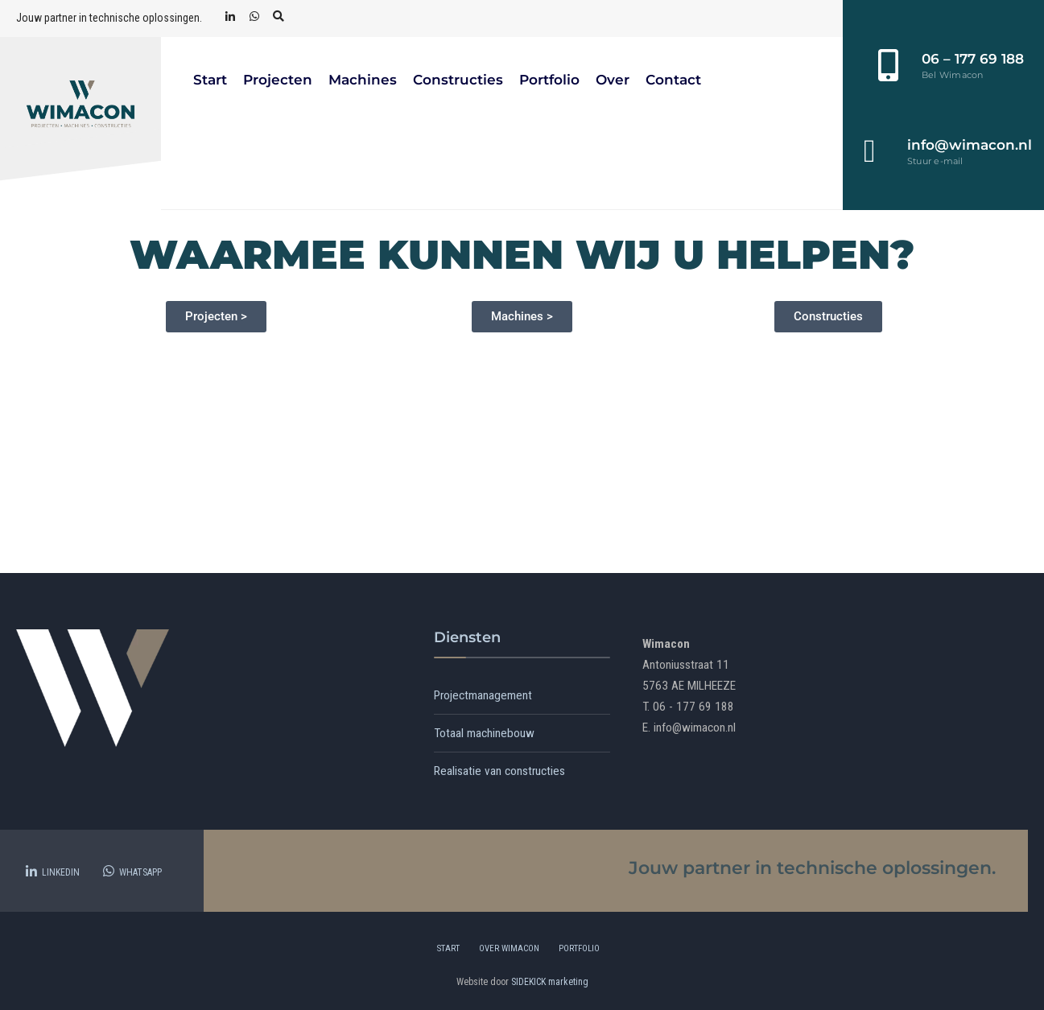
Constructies (458, 80)
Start (210, 80)
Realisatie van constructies (499, 771)
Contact (673, 80)
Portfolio (549, 80)
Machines (362, 80)
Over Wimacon (509, 948)
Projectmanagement (483, 695)
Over (612, 80)
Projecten (277, 80)
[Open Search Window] (278, 17)
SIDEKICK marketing (549, 981)
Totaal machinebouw (484, 733)
